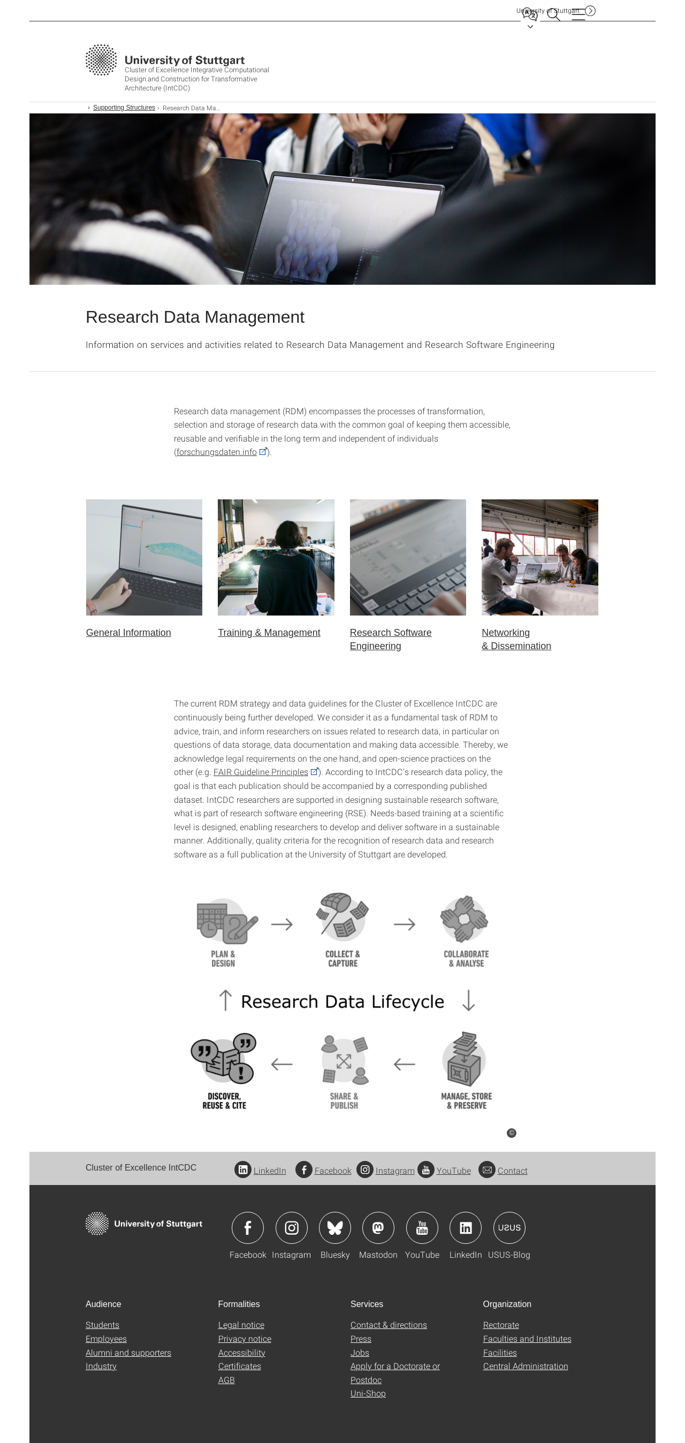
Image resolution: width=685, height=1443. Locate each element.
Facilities (500, 1352)
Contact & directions (389, 1324)
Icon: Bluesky (335, 1228)
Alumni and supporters (128, 1352)
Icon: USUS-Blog (509, 1228)
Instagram (385, 1170)
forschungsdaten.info (217, 451)
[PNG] (342, 1001)
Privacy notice (244, 1338)
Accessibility (241, 1352)
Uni (548, 10)
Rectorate (501, 1324)
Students (102, 1324)
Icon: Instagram (292, 1228)
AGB (226, 1379)
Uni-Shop (368, 1393)
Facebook (323, 1170)
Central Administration (525, 1365)
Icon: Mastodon (378, 1228)
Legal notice (241, 1324)
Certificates (239, 1365)
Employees (106, 1338)
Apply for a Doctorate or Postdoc (395, 1372)
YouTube (444, 1170)
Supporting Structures (124, 107)
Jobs (360, 1352)
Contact (503, 1170)
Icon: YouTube (422, 1228)
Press (361, 1338)
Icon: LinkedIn (466, 1228)
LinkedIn (260, 1170)
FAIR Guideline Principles (261, 771)
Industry (101, 1365)
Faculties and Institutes (527, 1338)
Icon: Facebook (248, 1228)
